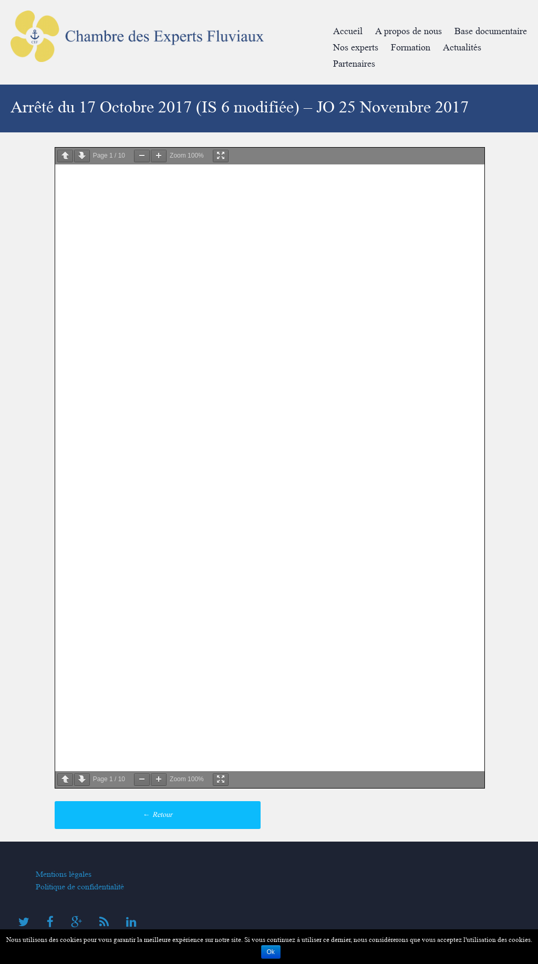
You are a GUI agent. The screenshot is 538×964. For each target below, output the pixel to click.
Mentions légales (63, 874)
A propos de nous (408, 31)
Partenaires (354, 64)
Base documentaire (490, 31)
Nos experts (355, 48)
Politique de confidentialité (80, 887)
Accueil (348, 31)
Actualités (462, 48)
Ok (271, 952)
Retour (157, 814)
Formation (410, 48)
